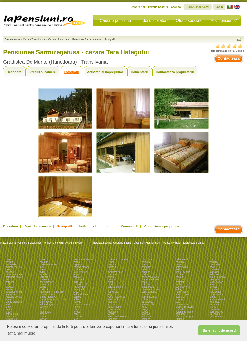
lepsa (77, 274)
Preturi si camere (43, 72)
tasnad (43, 319)
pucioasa (214, 269)
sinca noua (148, 286)
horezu (77, 301)
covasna (44, 279)
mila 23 (78, 282)
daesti (145, 311)
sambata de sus (14, 277)
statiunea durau (150, 279)
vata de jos (215, 291)
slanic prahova (14, 301)
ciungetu (146, 272)
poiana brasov (81, 267)
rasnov (9, 269)
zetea (145, 299)
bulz (178, 301)
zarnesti (10, 282)
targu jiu (180, 279)
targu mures (80, 272)
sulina (77, 299)
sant (76, 314)
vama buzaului (149, 296)
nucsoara (147, 259)
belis (8, 279)
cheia (43, 269)
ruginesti (180, 319)
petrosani (11, 316)
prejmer (180, 282)
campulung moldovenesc (53, 299)
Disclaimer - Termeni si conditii (46, 242)
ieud (76, 319)
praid (8, 284)
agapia (43, 274)
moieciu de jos (14, 267)
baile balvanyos (150, 277)
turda (144, 306)
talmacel (214, 272)
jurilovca (146, 316)
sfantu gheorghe (184, 316)
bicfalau (180, 274)
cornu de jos (216, 311)
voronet (44, 277)
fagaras (146, 314)
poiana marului (48, 294)
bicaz (110, 282)
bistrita (77, 309)
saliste (77, 277)
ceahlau (180, 296)
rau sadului (216, 314)
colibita (77, 296)
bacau (179, 264)
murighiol (79, 289)
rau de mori (80, 286)
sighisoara (11, 294)
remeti (43, 309)
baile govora (182, 286)
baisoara (146, 267)
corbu (145, 274)
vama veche (148, 304)
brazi (76, 291)
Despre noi (138, 6)
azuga (145, 309)
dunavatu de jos (150, 289)
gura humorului (14, 291)
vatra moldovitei (116, 296)
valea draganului (49, 304)
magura (112, 264)
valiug (179, 289)
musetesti (215, 304)
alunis (213, 306)
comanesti (113, 274)
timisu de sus (183, 272)
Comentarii (139, 72)
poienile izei (80, 284)
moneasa (113, 311)
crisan (9, 306)
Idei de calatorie (156, 20)
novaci (111, 289)
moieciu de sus (14, 296)
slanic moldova (48, 296)
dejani (111, 277)
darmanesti (182, 304)
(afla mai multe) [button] (21, 333)
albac (9, 311)
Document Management (147, 242)
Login (219, 6)
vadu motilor (114, 299)
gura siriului (114, 309)
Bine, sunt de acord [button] (219, 330)
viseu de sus (216, 282)
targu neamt (114, 306)
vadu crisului (182, 294)
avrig (42, 272)
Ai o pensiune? (224, 20)
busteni (44, 306)
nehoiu (213, 262)
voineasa (113, 291)
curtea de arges (48, 264)
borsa (43, 316)
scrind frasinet (217, 299)
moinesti (112, 301)
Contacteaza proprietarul (175, 72)
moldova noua (115, 272)
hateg (77, 262)
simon (145, 264)
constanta (215, 264)
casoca (112, 279)
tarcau (111, 314)
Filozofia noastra (157, 6)
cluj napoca (46, 301)
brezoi (213, 259)
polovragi (79, 279)
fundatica (215, 301)
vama (9, 289)
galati (145, 269)
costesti (180, 277)
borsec (111, 269)
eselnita (44, 262)
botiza (43, 286)
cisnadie (180, 309)
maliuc (179, 284)
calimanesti (182, 259)
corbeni (44, 289)
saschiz (112, 304)
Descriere (14, 72)
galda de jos (216, 316)
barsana (180, 262)
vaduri (179, 269)
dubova (78, 269)
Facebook (176, 6)
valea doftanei (81, 294)
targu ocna (113, 294)
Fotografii (71, 72)
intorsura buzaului (117, 316)
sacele (213, 267)
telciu (212, 284)
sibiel (42, 259)
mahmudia (45, 311)
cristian (213, 296)
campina (214, 309)
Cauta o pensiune (115, 20)
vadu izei (10, 304)
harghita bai (182, 291)
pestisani (146, 294)
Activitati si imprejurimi (105, 72)
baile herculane (14, 274)
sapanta (78, 264)
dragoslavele (217, 294)
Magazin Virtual (171, 242)
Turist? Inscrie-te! (197, 6)
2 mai (111, 262)
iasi (41, 267)
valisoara (214, 274)
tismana (146, 319)
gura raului (11, 319)
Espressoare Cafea (193, 242)
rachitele (112, 319)
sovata (9, 262)
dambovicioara (82, 304)
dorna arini (45, 284)
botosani (78, 316)
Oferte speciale (189, 20)
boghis (179, 299)
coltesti (145, 284)
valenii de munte (185, 311)
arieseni (10, 272)
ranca (9, 309)
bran (8, 259)
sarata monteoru (83, 259)
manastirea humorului (51, 291)
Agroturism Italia (122, 242)
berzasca (181, 314)
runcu (77, 306)
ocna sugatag (149, 291)
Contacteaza (229, 58)
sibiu (8, 299)
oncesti (213, 286)
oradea (111, 284)
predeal (10, 286)
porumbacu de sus (118, 259)
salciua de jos (115, 286)
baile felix (11, 264)
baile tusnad (46, 282)
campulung (12, 314)
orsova (43, 314)
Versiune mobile (73, 242)
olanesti (214, 289)
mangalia (215, 279)
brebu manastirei (185, 306)
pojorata (146, 262)
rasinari (112, 267)
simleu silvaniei (218, 277)
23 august (147, 301)
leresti (77, 311)
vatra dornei (182, 267)
